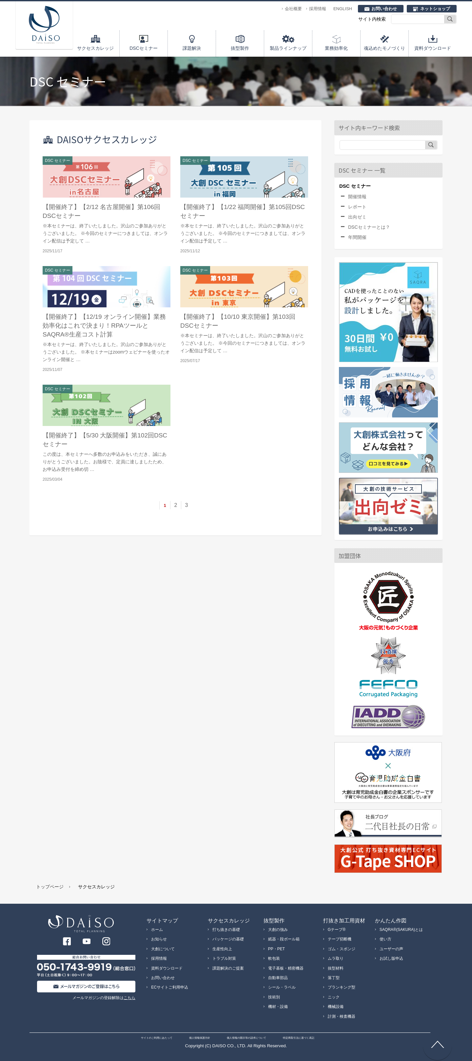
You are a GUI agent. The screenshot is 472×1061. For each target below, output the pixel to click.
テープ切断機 (339, 939)
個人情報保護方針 (199, 1037)
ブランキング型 (341, 987)
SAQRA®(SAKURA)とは (401, 929)
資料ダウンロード (432, 48)
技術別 (274, 997)
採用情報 (317, 8)
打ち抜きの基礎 (226, 929)
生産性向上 (222, 949)
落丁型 (334, 977)
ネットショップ (435, 8)
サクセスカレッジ (95, 48)
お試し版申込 (391, 958)
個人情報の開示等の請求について (246, 1037)
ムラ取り (336, 958)
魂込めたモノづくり (384, 48)
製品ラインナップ (288, 48)
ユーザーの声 (391, 949)
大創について (163, 949)
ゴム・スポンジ (341, 949)
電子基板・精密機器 (286, 968)
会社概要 (293, 8)
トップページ (50, 886)
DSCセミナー (143, 48)
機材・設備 (278, 1006)
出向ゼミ (357, 217)
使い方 (385, 939)
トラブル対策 (224, 958)
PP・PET (276, 949)
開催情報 (357, 196)
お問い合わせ (384, 8)
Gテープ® (336, 929)
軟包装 (274, 958)
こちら (129, 997)
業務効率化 (336, 48)
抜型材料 (336, 968)
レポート (357, 206)
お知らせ (159, 939)
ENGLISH (342, 8)
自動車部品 (278, 977)
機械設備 (336, 1006)
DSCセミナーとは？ (369, 227)
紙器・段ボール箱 (284, 939)
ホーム (157, 929)
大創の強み (278, 929)
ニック (334, 997)
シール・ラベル (282, 987)
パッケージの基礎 (228, 939)
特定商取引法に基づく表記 (298, 1037)
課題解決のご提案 (228, 968)
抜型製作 (240, 48)
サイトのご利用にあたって (156, 1037)
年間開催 (357, 237)
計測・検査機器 (341, 1016)
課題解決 (192, 48)
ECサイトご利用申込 (169, 987)
